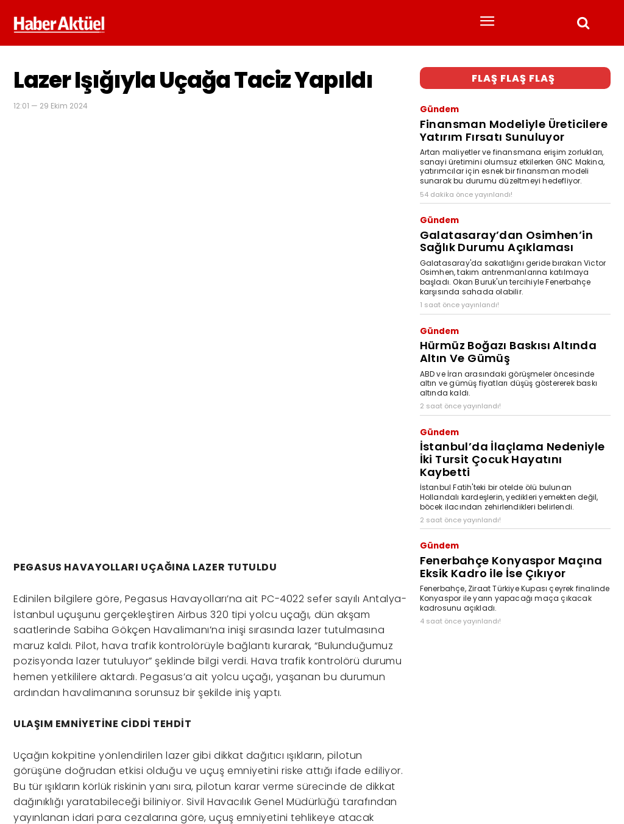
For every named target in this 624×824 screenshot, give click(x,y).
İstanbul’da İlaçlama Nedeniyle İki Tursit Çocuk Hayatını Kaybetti (511, 406)
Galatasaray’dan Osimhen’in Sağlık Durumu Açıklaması (501, 218)
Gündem (436, 105)
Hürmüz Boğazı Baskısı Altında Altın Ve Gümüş (505, 317)
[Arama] (598, 752)
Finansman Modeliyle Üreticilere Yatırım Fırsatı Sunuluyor (509, 119)
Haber (24, 774)
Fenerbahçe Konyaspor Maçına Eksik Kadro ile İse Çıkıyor (502, 495)
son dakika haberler (99, 774)
